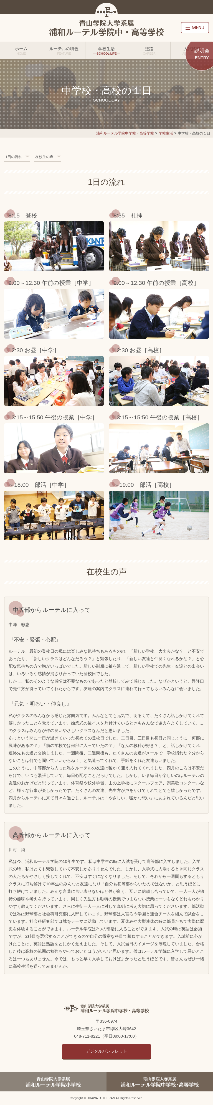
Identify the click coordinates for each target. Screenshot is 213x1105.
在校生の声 (44, 157)
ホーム (21, 50)
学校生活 (107, 50)
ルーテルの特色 (64, 50)
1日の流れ (14, 157)
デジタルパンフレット (106, 1051)
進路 (149, 50)
